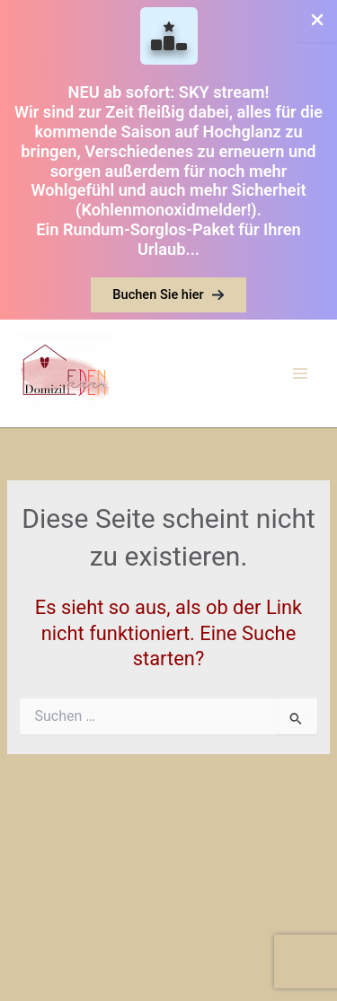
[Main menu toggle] (300, 373)
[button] (168, 294)
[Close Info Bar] (317, 21)
